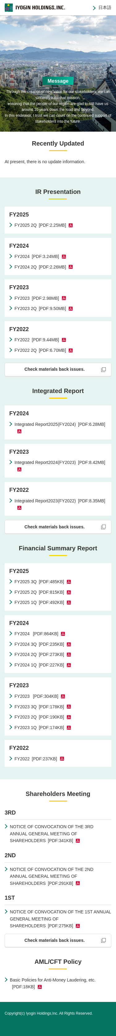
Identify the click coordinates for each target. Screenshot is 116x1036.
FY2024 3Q (39, 644)
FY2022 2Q (40, 350)
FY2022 (37, 339)
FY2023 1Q (39, 727)
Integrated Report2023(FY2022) (60, 500)
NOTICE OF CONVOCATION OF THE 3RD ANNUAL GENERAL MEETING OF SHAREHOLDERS (51, 833)
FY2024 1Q (39, 664)
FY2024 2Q (40, 266)
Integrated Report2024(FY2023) (60, 462)
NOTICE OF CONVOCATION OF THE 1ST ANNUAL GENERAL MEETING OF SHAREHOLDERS (60, 918)
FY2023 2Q (40, 308)
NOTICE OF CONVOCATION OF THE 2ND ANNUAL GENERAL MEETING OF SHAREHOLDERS (51, 876)
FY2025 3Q (39, 581)
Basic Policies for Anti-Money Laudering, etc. (53, 983)
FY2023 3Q (39, 706)
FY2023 (37, 298)
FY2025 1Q (39, 602)
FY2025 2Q (40, 225)
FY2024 (37, 256)
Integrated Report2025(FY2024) (60, 424)
